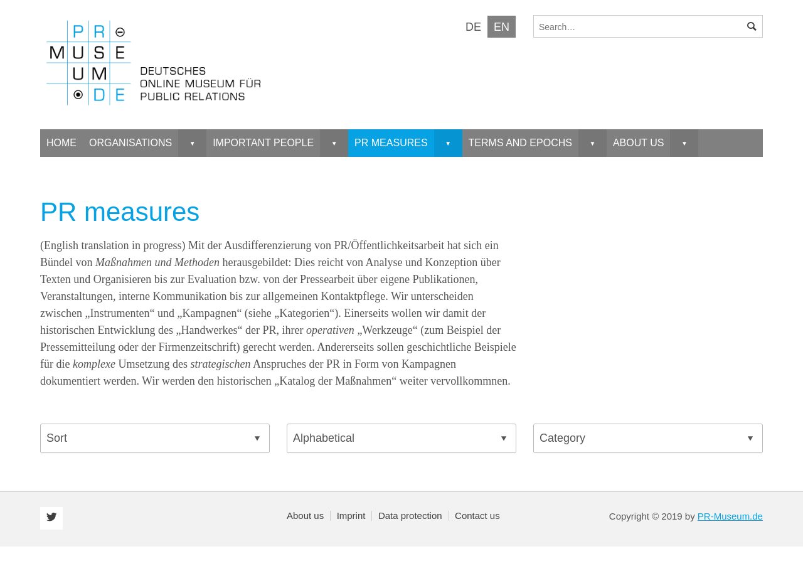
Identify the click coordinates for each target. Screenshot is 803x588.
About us (305, 515)
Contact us (477, 515)
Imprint (351, 515)
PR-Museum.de (730, 516)
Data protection (410, 515)
